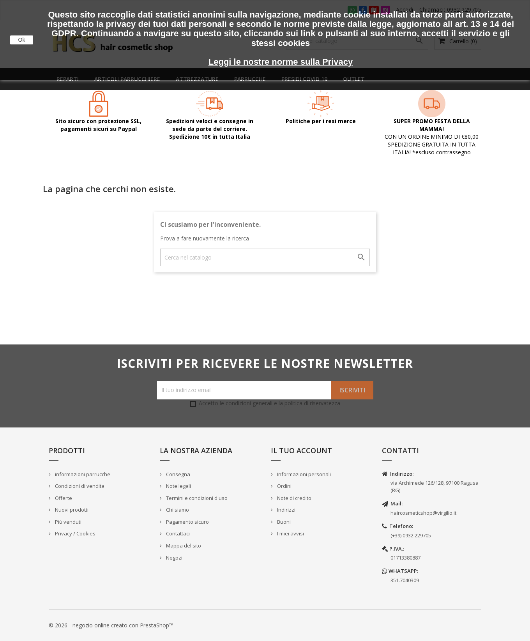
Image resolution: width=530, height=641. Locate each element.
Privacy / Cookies (74, 533)
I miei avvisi (290, 533)
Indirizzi (285, 509)
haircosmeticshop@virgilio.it (423, 512)
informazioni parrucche (82, 474)
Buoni (283, 521)
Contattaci (177, 533)
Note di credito (293, 497)
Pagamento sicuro (187, 521)
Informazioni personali (303, 474)
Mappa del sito (183, 545)
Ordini (284, 485)
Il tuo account (301, 450)
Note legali (178, 485)
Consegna (177, 474)
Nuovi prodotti (71, 509)
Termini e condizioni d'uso (196, 497)
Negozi (173, 557)
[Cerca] (265, 257)
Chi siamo (177, 509)
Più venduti (67, 521)
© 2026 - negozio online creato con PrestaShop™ (111, 625)
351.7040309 (404, 580)
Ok (21, 40)
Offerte (63, 497)
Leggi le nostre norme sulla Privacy (280, 62)
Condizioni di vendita (79, 485)
